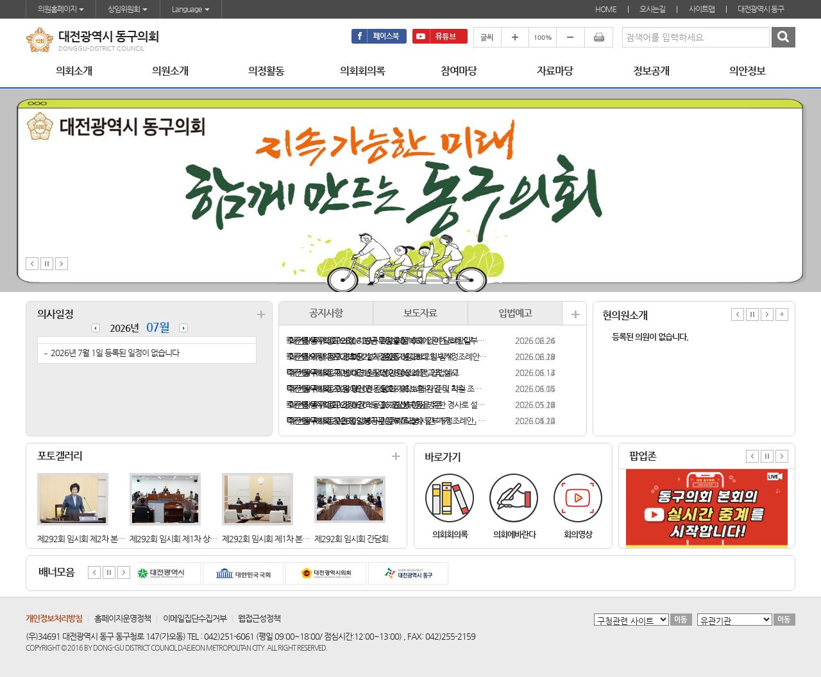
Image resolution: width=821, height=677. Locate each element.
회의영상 (578, 534)
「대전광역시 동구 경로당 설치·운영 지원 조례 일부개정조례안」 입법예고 (387, 356)
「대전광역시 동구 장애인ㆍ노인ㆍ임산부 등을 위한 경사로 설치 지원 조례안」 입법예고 (387, 404)
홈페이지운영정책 (122, 618)
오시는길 (652, 8)
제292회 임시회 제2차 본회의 (84, 539)
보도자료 (420, 312)
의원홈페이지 (61, 8)
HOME (605, 8)
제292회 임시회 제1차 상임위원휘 (184, 539)
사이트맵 (702, 8)
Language (191, 8)
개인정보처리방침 (54, 618)
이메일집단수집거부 (194, 618)
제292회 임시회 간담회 (351, 539)
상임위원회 (128, 8)
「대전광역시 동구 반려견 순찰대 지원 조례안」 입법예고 (373, 372)
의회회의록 (450, 534)
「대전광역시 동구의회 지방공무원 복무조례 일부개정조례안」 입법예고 (387, 420)
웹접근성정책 (259, 618)
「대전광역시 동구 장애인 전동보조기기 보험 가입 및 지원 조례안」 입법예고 (387, 388)
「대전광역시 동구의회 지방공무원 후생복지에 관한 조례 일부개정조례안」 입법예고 (387, 340)
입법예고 (515, 312)
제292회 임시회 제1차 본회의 (269, 539)
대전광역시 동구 (761, 8)
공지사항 (326, 312)
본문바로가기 (0, 0)
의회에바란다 (514, 534)
